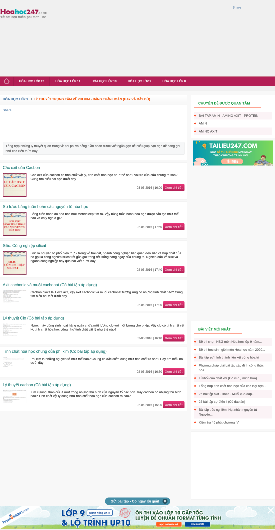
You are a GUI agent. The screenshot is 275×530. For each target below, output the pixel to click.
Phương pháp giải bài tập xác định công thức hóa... (231, 368)
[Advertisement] (138, 37)
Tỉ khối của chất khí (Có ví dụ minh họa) (228, 378)
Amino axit (208, 131)
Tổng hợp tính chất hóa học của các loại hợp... (232, 386)
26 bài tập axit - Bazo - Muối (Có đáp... (226, 394)
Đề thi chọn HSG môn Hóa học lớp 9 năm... (230, 342)
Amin (203, 123)
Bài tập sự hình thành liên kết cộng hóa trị (229, 357)
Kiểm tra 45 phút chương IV (219, 422)
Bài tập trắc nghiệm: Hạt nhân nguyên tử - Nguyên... (229, 412)
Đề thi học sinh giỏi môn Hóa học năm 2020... (232, 350)
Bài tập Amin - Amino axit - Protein (228, 116)
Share (236, 7)
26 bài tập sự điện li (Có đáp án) (222, 402)
